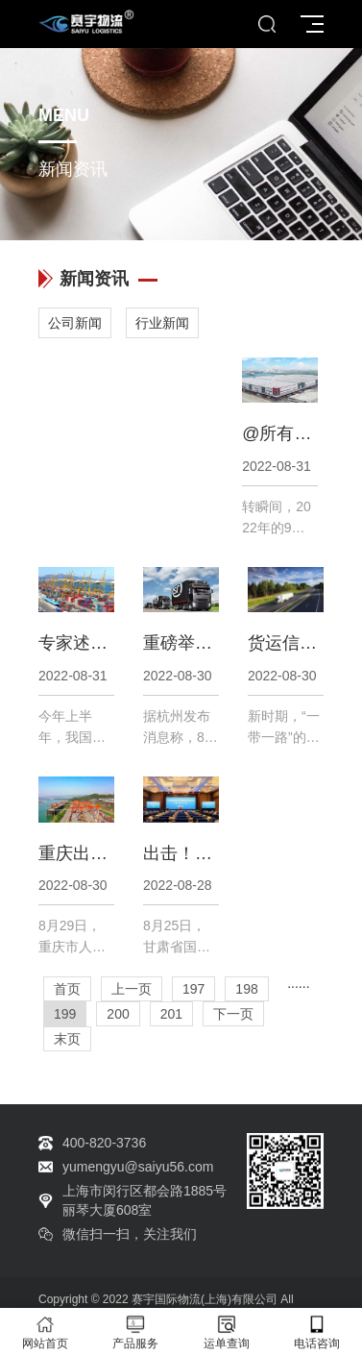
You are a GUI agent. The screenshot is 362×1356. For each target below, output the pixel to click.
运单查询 (226, 1332)
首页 (67, 989)
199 (65, 1014)
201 (171, 1014)
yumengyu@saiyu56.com (137, 1166)
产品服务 (135, 1332)
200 (118, 1014)
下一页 (233, 1014)
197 (193, 989)
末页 (67, 1039)
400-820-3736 (104, 1142)
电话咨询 (317, 1332)
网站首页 (45, 1332)
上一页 (131, 989)
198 (246, 989)
